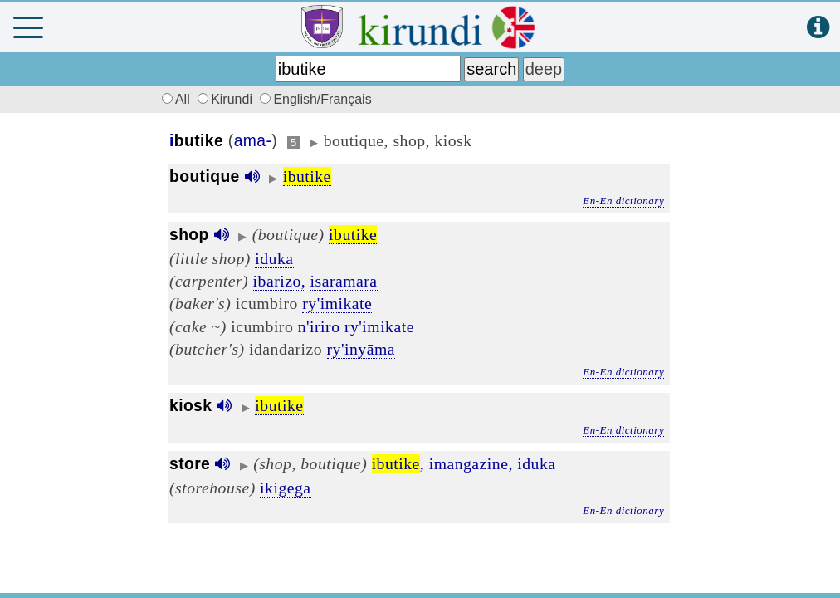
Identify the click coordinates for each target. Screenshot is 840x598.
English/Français (315, 99)
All (173, 99)
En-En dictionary (623, 200)
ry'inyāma (361, 349)
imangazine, (471, 463)
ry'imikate (337, 303)
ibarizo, (279, 281)
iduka (274, 258)
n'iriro (319, 326)
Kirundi (227, 99)
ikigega (285, 487)
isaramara (344, 281)
